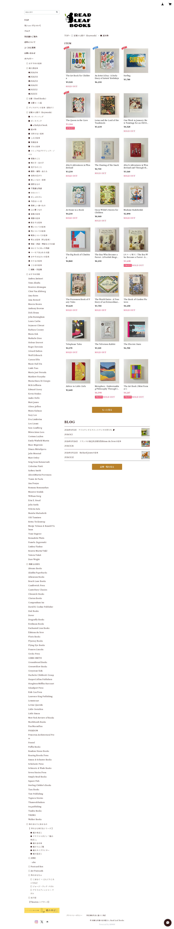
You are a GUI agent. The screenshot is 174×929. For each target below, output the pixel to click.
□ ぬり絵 (32, 898)
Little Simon (34, 713)
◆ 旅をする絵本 (35, 222)
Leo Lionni (33, 424)
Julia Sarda (33, 505)
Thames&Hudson (36, 802)
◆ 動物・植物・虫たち (38, 171)
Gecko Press (34, 654)
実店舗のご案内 (30, 37)
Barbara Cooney (36, 330)
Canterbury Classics (37, 590)
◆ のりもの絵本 (35, 261)
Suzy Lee (32, 415)
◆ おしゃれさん (35, 197)
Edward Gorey (35, 389)
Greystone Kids (35, 671)
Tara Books (33, 789)
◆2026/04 (33, 72)
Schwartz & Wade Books (40, 768)
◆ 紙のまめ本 (36, 843)
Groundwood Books (37, 662)
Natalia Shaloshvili (37, 513)
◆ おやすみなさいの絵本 (38, 257)
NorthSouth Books (37, 722)
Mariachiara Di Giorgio (39, 381)
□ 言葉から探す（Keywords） (84, 36)
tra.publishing (34, 807)
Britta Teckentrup (36, 522)
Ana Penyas (33, 483)
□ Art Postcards (35, 871)
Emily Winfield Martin (38, 441)
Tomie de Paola (35, 479)
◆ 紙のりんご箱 (37, 847)
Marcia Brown (35, 304)
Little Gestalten (35, 709)
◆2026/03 (33, 77)
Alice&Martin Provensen (39, 475)
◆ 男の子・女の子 (36, 163)
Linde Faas (33, 368)
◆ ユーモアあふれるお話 (38, 252)
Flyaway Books (35, 641)
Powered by (107, 924)
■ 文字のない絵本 (36, 134)
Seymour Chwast (36, 325)
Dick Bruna (33, 313)
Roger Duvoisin (35, 347)
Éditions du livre (36, 632)
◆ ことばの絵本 (35, 265)
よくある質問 (29, 48)
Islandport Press (36, 688)
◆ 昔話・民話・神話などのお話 (41, 244)
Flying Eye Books (36, 645)
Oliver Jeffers (34, 406)
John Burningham (36, 317)
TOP (66, 36)
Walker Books (35, 819)
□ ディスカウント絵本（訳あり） (40, 108)
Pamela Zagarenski (37, 542)
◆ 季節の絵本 (34, 218)
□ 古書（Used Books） (36, 99)
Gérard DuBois (35, 351)
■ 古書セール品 (35, 103)
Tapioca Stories (35, 798)
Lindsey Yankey (35, 547)
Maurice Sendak (36, 492)
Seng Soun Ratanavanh (39, 462)
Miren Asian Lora (36, 432)
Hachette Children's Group (41, 675)
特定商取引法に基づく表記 (96, 915)
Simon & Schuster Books (40, 760)
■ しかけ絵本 (34, 138)
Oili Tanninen (34, 517)
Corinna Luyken (35, 436)
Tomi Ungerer (34, 534)
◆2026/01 (32, 85)
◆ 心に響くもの (35, 210)
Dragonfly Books (36, 620)
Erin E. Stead (34, 500)
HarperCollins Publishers (40, 679)
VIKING (32, 815)
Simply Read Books (37, 777)
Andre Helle (34, 398)
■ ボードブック (35, 121)
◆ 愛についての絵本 (37, 227)
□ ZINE (32, 858)
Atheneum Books (36, 577)
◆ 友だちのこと (35, 167)
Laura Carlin (34, 321)
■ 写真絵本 (33, 142)
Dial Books (33, 611)
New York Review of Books (41, 718)
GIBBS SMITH (35, 658)
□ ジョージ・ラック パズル (42, 886)
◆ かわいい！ (34, 193)
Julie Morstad (34, 453)
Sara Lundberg (35, 428)
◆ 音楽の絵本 (34, 214)
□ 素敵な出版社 (33, 564)
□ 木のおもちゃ (35, 875)
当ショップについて (32, 25)
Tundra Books (35, 811)
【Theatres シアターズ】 (39, 902)
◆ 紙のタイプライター (40, 850)
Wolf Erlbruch (35, 355)
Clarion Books (35, 598)
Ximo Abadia (34, 283)
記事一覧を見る (107, 467)
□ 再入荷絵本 (32, 68)
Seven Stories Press (37, 772)
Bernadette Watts (36, 538)
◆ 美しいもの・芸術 (37, 180)
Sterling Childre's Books (39, 785)
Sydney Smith (34, 470)
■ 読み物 (32, 129)
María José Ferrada (37, 372)
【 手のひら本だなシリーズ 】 (41, 828)
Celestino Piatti (35, 466)
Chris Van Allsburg (37, 291)
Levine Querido (35, 705)
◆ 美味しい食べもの (37, 205)
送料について (29, 42)
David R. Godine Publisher (40, 607)
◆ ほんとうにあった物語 (38, 248)
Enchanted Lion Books (39, 628)
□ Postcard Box (35, 867)
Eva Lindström (35, 419)
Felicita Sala (34, 509)
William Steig (34, 496)
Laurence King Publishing (40, 696)
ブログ (27, 31)
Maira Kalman (35, 411)
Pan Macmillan (35, 726)
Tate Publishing (35, 794)
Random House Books (38, 751)
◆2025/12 (32, 89)
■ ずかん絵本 (34, 146)
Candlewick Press (36, 585)
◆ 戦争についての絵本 (38, 235)
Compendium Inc (36, 602)
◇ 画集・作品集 (35, 269)
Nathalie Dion (34, 338)
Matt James (33, 402)
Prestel (31, 743)
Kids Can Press (35, 692)
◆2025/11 (32, 94)
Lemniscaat (33, 701)
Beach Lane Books (37, 581)
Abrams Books (35, 568)
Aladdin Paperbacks (37, 573)
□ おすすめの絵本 (34, 63)
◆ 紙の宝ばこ (36, 854)
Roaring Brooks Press (38, 755)
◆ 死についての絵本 (37, 231)
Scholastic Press (36, 764)
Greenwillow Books (37, 666)
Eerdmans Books (36, 624)
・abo (33, 862)
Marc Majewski (35, 445)
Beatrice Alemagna (37, 287)
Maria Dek (33, 334)
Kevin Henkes (34, 394)
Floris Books (34, 637)
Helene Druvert (35, 342)
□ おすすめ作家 (33, 274)
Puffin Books (34, 747)
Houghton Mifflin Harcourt (41, 684)
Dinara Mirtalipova (37, 449)
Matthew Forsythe (37, 377)
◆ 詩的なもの (34, 184)
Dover (31, 615)
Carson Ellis (34, 360)
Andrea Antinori (35, 278)
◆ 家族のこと (34, 158)
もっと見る (107, 410)
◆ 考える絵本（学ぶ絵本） (39, 240)
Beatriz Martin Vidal (37, 551)
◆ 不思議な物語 (35, 188)
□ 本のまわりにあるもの (36, 824)
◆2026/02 (33, 81)
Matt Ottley (33, 458)
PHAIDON (33, 730)
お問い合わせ (29, 53)
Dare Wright (34, 559)
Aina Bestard (34, 300)
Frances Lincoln (35, 649)
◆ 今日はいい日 (35, 201)
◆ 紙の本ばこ (36, 833)
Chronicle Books (36, 594)
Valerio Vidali (34, 555)
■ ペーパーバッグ (36, 117)
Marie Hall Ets (35, 364)
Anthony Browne (36, 308)
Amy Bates (33, 296)
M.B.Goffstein (34, 385)
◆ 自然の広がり (35, 176)
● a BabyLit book (38, 125)
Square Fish (33, 781)
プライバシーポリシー (74, 915)
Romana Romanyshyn (38, 488)
